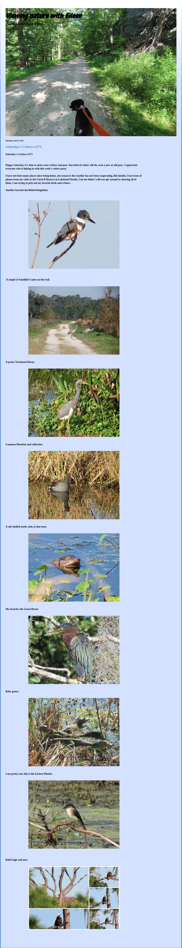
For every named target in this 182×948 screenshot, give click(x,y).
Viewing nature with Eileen (43, 15)
